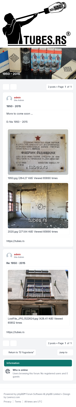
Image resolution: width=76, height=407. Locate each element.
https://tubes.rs (15, 241)
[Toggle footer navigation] (72, 386)
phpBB (20, 394)
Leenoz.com (13, 397)
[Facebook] (3, 386)
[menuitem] (7, 401)
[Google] (10, 386)
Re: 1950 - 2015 (15, 263)
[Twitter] (5, 386)
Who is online (20, 370)
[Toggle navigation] (72, 24)
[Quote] (67, 98)
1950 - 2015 (13, 106)
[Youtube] (8, 386)
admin (17, 97)
